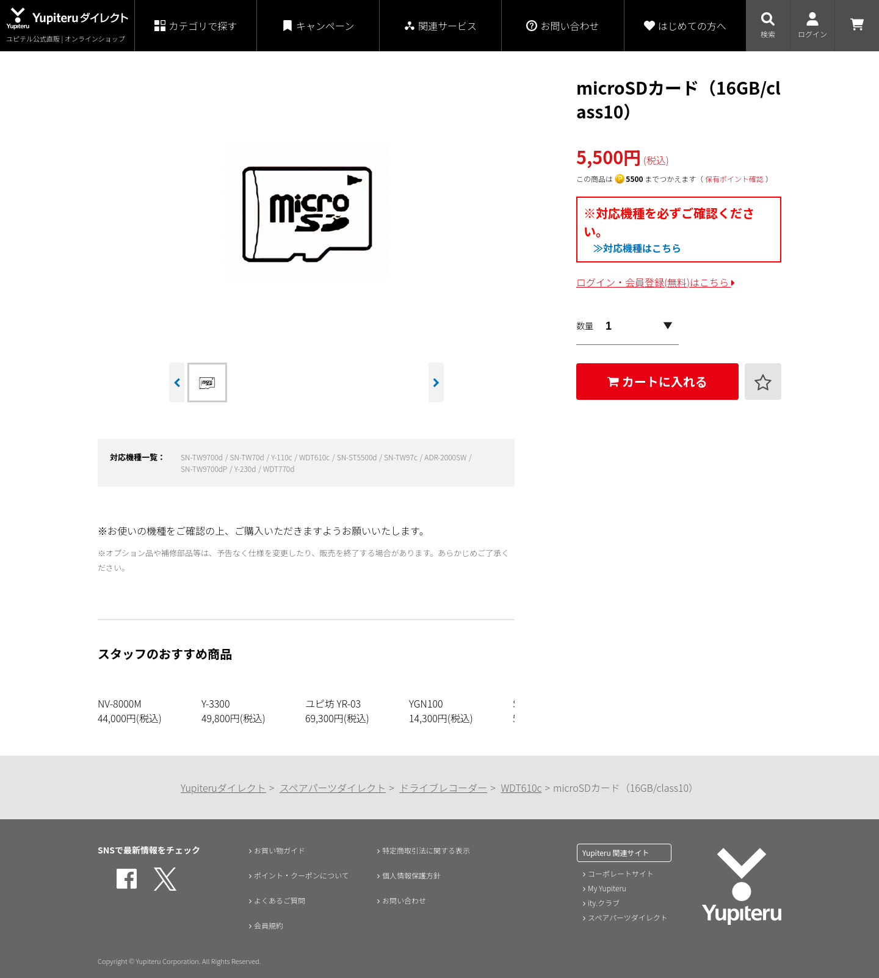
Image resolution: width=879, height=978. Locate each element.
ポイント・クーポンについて (304, 875)
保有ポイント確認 (734, 178)
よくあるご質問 (278, 901)
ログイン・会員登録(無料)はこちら (655, 282)
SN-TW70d (248, 457)
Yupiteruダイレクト (223, 787)
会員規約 (265, 927)
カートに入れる (657, 381)
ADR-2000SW (446, 457)
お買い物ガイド (278, 850)
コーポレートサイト (621, 873)
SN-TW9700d (203, 457)
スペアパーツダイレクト (333, 787)
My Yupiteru (607, 888)
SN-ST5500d (358, 457)
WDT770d (279, 468)
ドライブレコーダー (443, 787)
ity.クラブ (604, 902)
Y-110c (282, 457)
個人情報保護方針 (411, 875)
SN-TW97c (401, 457)
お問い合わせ (402, 901)
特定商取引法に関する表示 (428, 850)
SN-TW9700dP (205, 468)
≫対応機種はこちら (637, 248)
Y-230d (246, 468)
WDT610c (315, 457)
